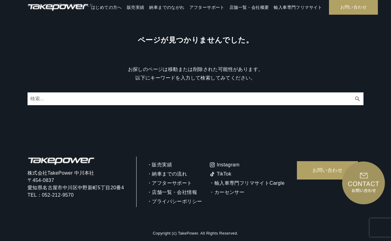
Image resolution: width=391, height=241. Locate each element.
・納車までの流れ (167, 173)
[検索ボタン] (357, 98)
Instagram (228, 164)
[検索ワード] (195, 98)
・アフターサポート (169, 183)
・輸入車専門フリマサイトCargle (246, 183)
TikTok (224, 173)
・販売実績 (159, 164)
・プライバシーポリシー (174, 201)
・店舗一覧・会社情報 (172, 192)
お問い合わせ (327, 170)
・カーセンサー (226, 192)
